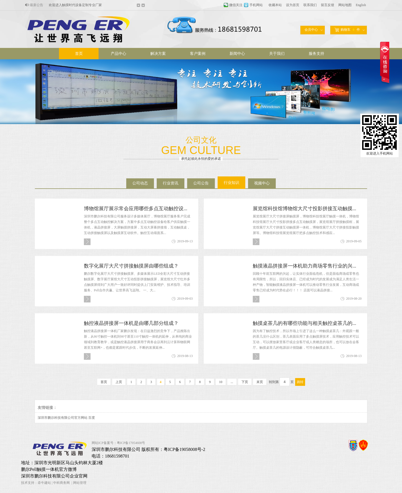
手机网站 (256, 5)
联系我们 (310, 5)
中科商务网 (61, 483)
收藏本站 (275, 5)
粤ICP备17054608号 (131, 443)
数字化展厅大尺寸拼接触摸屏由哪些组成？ (131, 266)
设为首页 (292, 5)
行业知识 (231, 183)
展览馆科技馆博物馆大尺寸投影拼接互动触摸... (304, 208)
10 (220, 382)
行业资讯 (170, 183)
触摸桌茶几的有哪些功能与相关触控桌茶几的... (304, 323)
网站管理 (79, 483)
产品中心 (118, 54)
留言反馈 (327, 5)
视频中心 (262, 183)
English (361, 5)
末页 (259, 382)
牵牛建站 (44, 483)
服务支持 (316, 54)
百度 (91, 418)
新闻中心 (237, 54)
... (232, 382)
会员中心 (311, 30)
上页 (118, 382)
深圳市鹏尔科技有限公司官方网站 (62, 418)
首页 (79, 54)
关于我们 (277, 54)
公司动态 (140, 183)
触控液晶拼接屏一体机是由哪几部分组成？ (131, 323)
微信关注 (236, 5)
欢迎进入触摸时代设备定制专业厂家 (75, 5)
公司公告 (201, 183)
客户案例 (197, 54)
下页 (244, 382)
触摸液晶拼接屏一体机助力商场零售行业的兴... (304, 266)
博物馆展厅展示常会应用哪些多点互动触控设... (135, 208)
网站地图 (345, 5)
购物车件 (347, 30)
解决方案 (158, 54)
